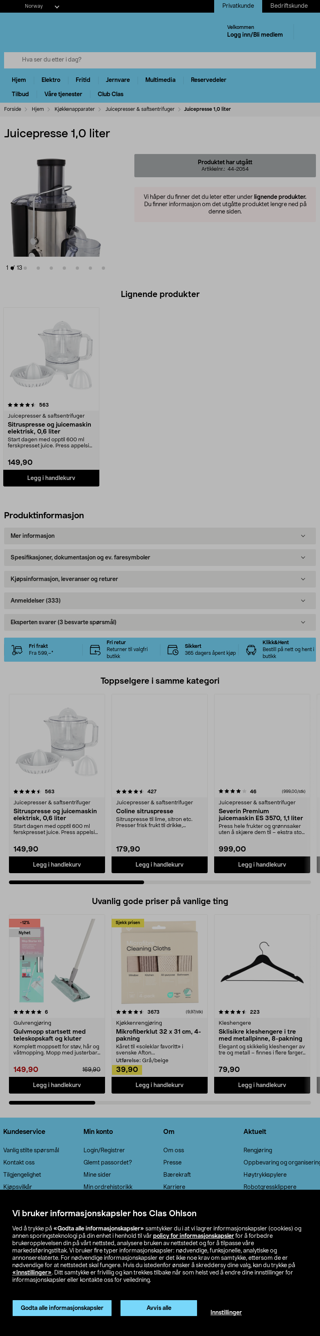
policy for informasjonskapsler (193, 1236)
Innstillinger (226, 1313)
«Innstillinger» (32, 1273)
